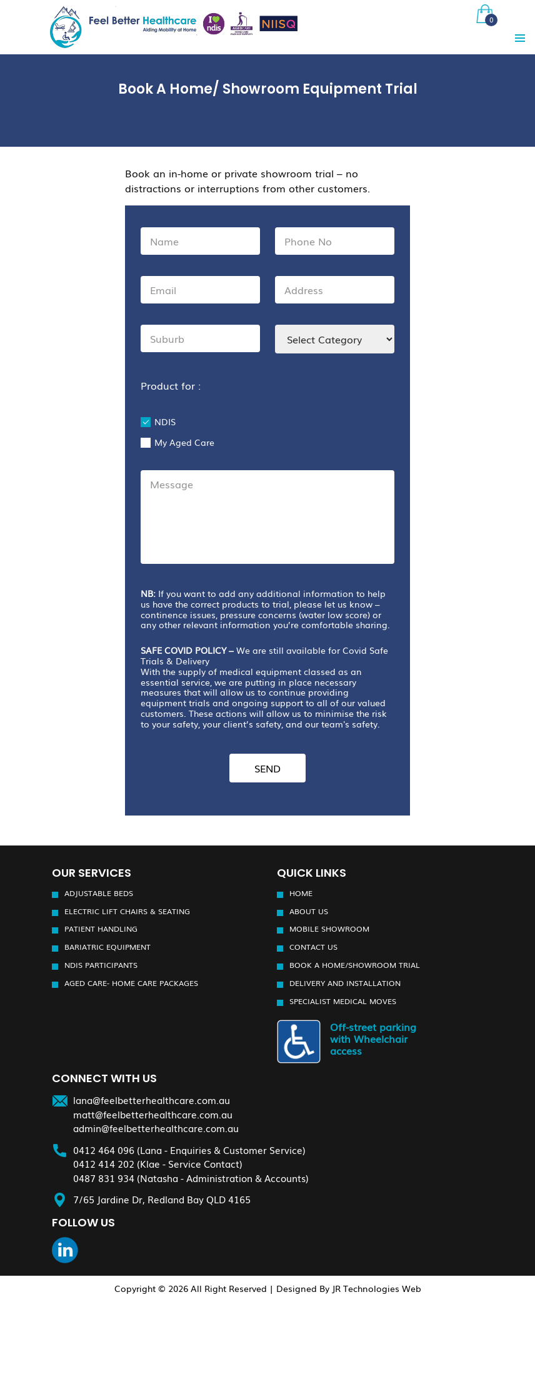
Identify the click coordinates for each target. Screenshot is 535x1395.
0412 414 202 (103, 1163)
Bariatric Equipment (107, 946)
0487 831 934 (103, 1177)
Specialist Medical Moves (342, 1001)
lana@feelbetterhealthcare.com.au (151, 1100)
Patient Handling (101, 928)
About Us (308, 910)
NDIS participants (101, 964)
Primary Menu (520, 38)
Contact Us (313, 946)
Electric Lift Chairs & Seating (127, 910)
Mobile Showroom (329, 928)
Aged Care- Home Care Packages (131, 982)
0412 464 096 (103, 1149)
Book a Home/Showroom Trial (354, 964)
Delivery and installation (345, 982)
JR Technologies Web (376, 1287)
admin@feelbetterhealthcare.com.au (156, 1128)
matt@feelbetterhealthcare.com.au (152, 1113)
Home (300, 893)
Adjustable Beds (98, 893)
